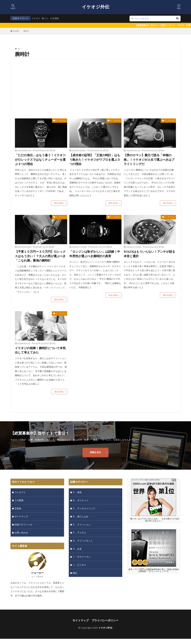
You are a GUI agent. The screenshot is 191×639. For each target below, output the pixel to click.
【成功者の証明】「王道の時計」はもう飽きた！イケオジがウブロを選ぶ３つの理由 (94, 159)
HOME (16, 31)
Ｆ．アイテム (61, 120)
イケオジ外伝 (95, 6)
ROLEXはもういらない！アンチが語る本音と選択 (149, 254)
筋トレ (45, 18)
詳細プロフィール (23, 524)
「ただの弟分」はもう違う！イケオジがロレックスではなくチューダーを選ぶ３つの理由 (40, 159)
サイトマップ (81, 620)
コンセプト (20, 492)
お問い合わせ (21, 532)
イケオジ (35, 18)
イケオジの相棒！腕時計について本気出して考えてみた (40, 350)
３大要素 (18, 500)
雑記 (75, 573)
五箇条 (17, 508)
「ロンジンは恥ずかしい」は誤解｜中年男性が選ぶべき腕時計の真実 (94, 254)
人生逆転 (54, 18)
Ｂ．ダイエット (80, 500)
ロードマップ (21, 516)
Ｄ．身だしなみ (80, 516)
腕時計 (26, 31)
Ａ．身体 (77, 492)
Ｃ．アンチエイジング (84, 508)
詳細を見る (95, 452)
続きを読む (59, 203)
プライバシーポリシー (105, 620)
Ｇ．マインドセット (83, 540)
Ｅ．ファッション (82, 524)
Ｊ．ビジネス (79, 565)
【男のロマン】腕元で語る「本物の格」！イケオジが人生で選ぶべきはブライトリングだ (149, 159)
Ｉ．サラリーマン (82, 557)
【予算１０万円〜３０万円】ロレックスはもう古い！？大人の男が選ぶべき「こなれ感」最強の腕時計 (40, 256)
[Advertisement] (95, 88)
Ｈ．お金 (77, 549)
